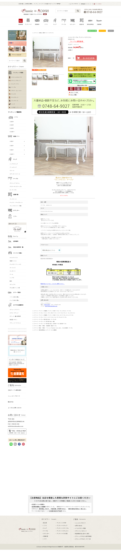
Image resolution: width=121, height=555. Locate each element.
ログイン (111, 30)
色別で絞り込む (47, 319)
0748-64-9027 (47, 304)
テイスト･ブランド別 (48, 312)
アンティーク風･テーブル (53, 310)
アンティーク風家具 (43, 310)
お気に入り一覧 (92, 30)
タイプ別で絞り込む (48, 321)
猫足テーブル (54, 325)
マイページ (102, 30)
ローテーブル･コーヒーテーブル (66, 315)
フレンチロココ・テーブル (65, 310)
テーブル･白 (53, 319)
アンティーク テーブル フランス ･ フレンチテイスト (64, 312)
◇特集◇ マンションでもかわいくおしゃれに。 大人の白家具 (55, 327)
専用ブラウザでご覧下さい (60, 535)
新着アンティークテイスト (48, 32)
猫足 (54, 321)
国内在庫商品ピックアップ (44, 330)
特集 (40, 325)
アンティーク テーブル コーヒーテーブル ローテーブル (55, 317)
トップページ (35, 32)
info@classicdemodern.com (51, 306)
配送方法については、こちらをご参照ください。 (53, 283)
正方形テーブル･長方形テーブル (59, 323)
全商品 (40, 32)
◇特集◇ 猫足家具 (46, 325)
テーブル (41, 312)
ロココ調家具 (54, 330)
